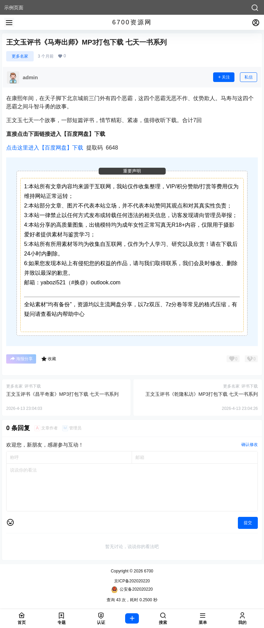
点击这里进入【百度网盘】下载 (44, 148)
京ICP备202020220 (132, 581)
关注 (224, 77)
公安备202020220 (132, 589)
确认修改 (249, 444)
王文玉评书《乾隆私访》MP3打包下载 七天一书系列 (201, 394)
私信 (248, 77)
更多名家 (20, 56)
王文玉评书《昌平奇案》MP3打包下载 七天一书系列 (62, 394)
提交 (248, 522)
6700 (148, 571)
